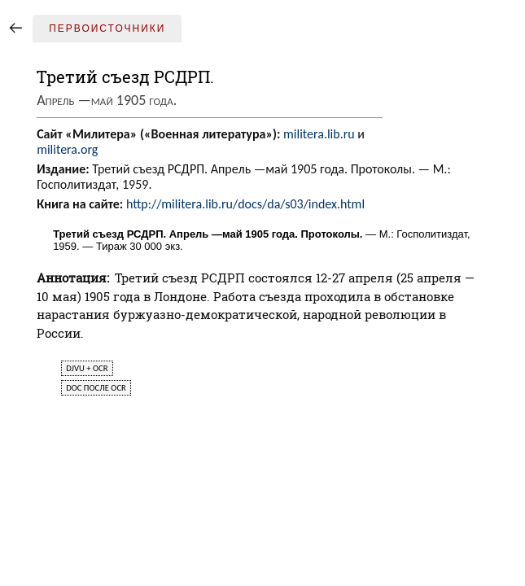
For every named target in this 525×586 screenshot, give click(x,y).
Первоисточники (107, 28)
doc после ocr (96, 388)
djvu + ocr (86, 368)
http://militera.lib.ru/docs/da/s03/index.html (245, 204)
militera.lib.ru (319, 134)
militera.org (67, 149)
